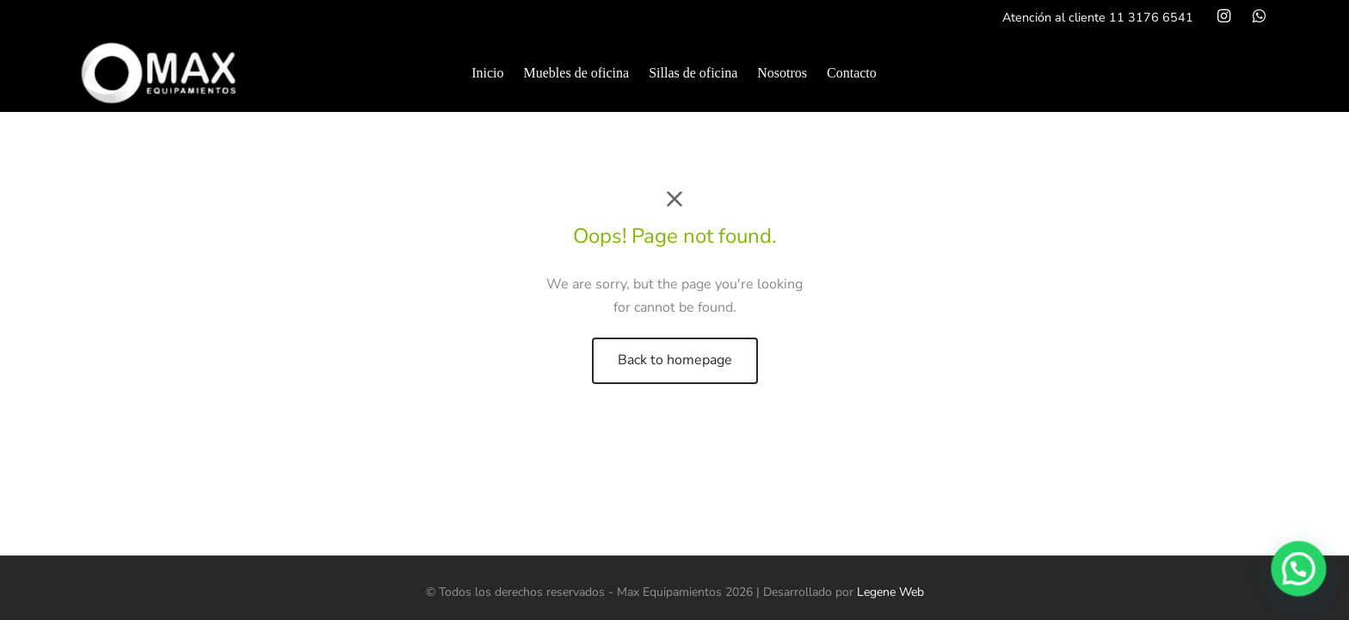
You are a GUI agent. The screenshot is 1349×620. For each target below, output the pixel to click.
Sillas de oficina (693, 72)
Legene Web (890, 592)
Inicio (487, 72)
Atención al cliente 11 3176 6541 (1097, 17)
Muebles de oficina (577, 72)
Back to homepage (675, 359)
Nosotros (782, 72)
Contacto (852, 72)
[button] (1300, 572)
